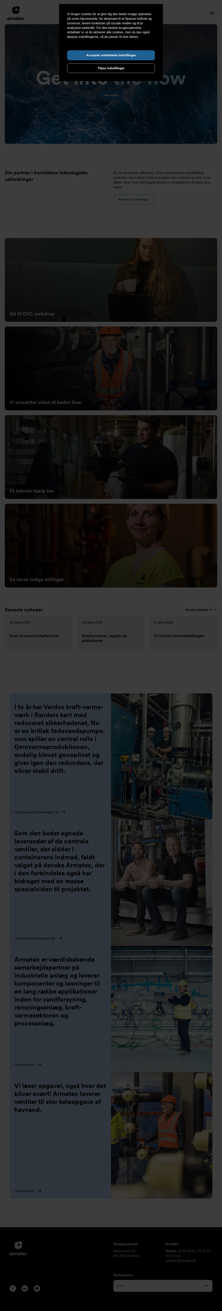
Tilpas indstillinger (111, 68)
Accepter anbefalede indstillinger (111, 55)
